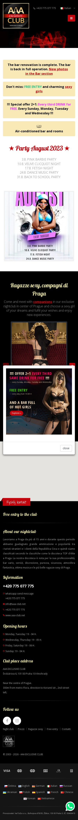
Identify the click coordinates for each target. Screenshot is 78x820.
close (66, 448)
